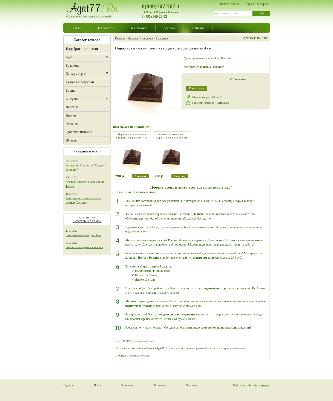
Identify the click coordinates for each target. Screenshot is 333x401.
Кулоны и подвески (80, 82)
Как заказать (106, 28)
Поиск (97, 385)
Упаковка (72, 124)
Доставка (170, 28)
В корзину (196, 88)
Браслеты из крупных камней (84, 247)
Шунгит (72, 140)
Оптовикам (160, 385)
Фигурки (72, 99)
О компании (127, 385)
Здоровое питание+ (80, 132)
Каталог (133, 38)
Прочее (71, 115)
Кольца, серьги (76, 73)
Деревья (72, 107)
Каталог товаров (87, 40)
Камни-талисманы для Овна (83, 235)
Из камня (162, 38)
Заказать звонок (229, 4)
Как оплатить (138, 28)
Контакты (198, 28)
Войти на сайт (242, 385)
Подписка (68, 385)
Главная (77, 28)
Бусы (69, 57)
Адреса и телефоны (257, 4)
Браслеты (72, 65)
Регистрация (262, 385)
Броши (71, 90)
